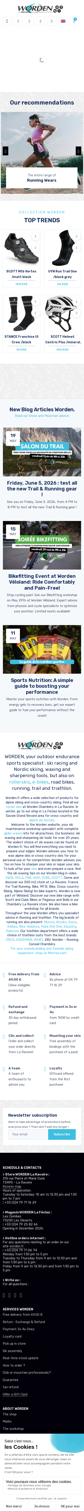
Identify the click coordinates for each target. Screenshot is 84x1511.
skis (34, 869)
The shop (10, 1414)
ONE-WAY (32, 878)
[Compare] (35, 247)
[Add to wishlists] (35, 236)
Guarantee (10, 1380)
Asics (72, 922)
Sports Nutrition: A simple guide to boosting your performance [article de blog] (42, 686)
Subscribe (62, 1134)
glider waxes (13, 833)
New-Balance (29, 926)
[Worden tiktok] (4, 1295)
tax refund (11, 1387)
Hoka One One (51, 926)
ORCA (10, 940)
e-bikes (40, 782)
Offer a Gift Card (15, 1394)
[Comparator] (51, 21)
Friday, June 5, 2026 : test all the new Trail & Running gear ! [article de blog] (42, 489)
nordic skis (14, 807)
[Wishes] (40, 21)
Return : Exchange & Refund (24, 1322)
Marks (7, 1421)
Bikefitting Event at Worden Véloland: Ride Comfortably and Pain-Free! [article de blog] (42, 582)
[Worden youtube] (21, 1295)
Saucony (70, 926)
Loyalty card (12, 1336)
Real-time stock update (21, 1358)
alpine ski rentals (41, 820)
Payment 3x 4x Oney (18, 1329)
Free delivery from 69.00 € (23, 1315)
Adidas (12, 926)
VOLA (19, 878)
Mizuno (49, 922)
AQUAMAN (24, 940)
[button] (18, 21)
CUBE (46, 878)
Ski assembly (12, 1351)
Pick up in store (14, 1344)
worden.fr (16, 1246)
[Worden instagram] (10, 1295)
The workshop (13, 1429)
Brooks (61, 922)
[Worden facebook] (15, 1295)
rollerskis (19, 782)
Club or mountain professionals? (27, 1373)
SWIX (9, 878)
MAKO (38, 940)
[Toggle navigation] (7, 21)
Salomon (12, 931)
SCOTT (57, 878)
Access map (12, 1186)
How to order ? (14, 1365)
